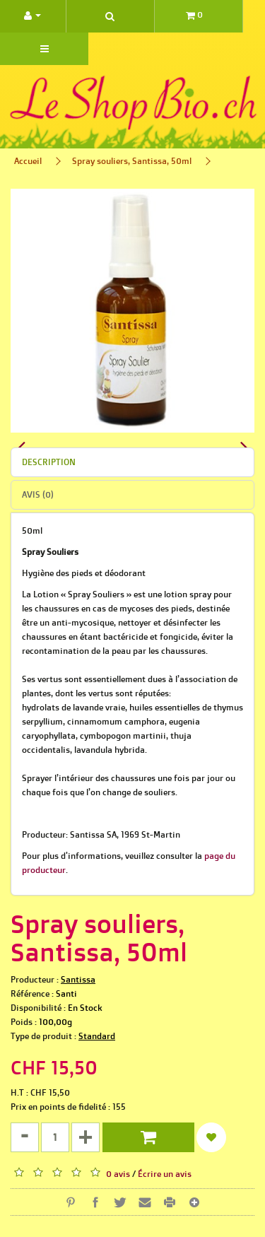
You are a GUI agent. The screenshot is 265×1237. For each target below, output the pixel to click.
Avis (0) (38, 494)
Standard (96, 1036)
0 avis (118, 1173)
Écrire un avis (165, 1173)
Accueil (28, 161)
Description (49, 462)
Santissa (78, 979)
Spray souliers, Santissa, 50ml (132, 161)
